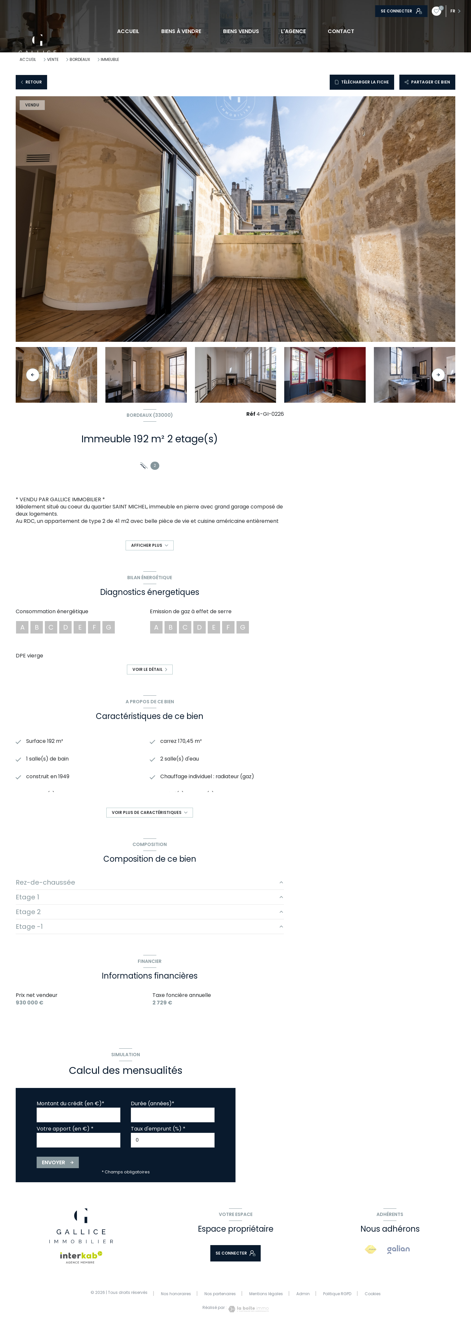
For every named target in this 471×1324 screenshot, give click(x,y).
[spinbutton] (173, 1140)
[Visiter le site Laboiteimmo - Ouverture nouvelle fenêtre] (248, 1309)
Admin (303, 1293)
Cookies (373, 1294)
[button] (438, 374)
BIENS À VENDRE (181, 31)
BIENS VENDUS (241, 31)
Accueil (128, 31)
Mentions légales (266, 1293)
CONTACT (341, 31)
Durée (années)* (152, 1103)
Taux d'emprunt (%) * (158, 1128)
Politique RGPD (337, 1293)
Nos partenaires (220, 1293)
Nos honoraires (176, 1293)
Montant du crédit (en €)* (70, 1103)
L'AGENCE (293, 31)
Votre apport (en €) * (65, 1128)
